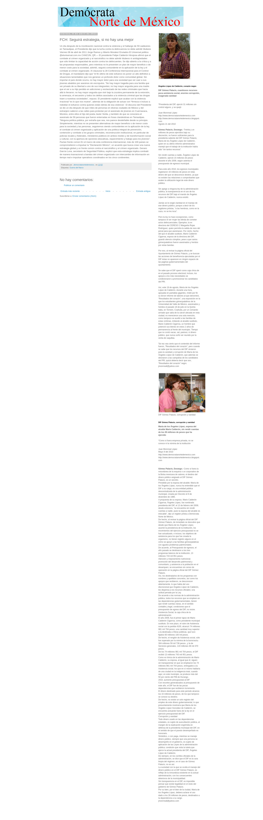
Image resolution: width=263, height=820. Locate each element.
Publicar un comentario (74, 185)
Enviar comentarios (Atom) (84, 196)
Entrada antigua (143, 191)
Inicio (108, 191)
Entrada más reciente (70, 191)
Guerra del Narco (77, 168)
